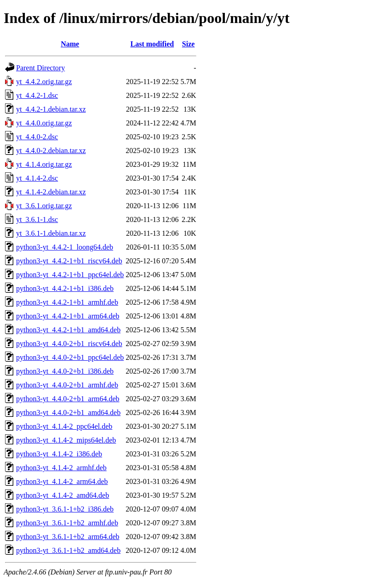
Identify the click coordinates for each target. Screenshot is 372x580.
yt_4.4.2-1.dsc (37, 95)
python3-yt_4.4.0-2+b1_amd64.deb (68, 412)
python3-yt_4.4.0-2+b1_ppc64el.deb (70, 357)
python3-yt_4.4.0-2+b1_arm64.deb (68, 399)
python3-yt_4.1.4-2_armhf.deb (61, 468)
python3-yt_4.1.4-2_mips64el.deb (66, 440)
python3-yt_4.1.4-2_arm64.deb (62, 481)
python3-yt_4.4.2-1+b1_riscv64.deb (69, 261)
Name (70, 44)
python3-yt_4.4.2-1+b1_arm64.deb (68, 316)
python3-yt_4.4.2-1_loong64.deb (64, 247)
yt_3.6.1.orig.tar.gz (44, 206)
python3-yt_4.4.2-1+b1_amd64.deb (68, 330)
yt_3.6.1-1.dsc (37, 219)
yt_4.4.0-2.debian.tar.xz (51, 150)
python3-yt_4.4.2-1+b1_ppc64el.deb (70, 275)
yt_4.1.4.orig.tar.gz (44, 164)
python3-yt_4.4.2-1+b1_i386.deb (65, 288)
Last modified (152, 44)
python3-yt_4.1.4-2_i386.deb (59, 454)
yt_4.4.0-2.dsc (37, 137)
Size (188, 44)
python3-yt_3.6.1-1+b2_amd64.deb (68, 550)
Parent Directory (40, 68)
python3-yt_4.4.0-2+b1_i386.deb (65, 371)
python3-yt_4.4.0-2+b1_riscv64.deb (69, 343)
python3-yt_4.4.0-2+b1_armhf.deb (67, 385)
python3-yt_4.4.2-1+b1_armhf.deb (67, 302)
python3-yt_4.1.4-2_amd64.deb (62, 495)
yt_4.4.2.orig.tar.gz (44, 81)
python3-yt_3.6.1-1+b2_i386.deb (65, 509)
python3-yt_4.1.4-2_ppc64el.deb (64, 426)
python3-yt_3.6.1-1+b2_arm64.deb (68, 536)
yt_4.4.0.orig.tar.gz (44, 123)
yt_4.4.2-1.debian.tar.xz (51, 109)
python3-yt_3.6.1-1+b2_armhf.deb (67, 523)
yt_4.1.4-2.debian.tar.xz (51, 192)
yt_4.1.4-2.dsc (37, 178)
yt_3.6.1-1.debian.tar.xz (51, 233)
